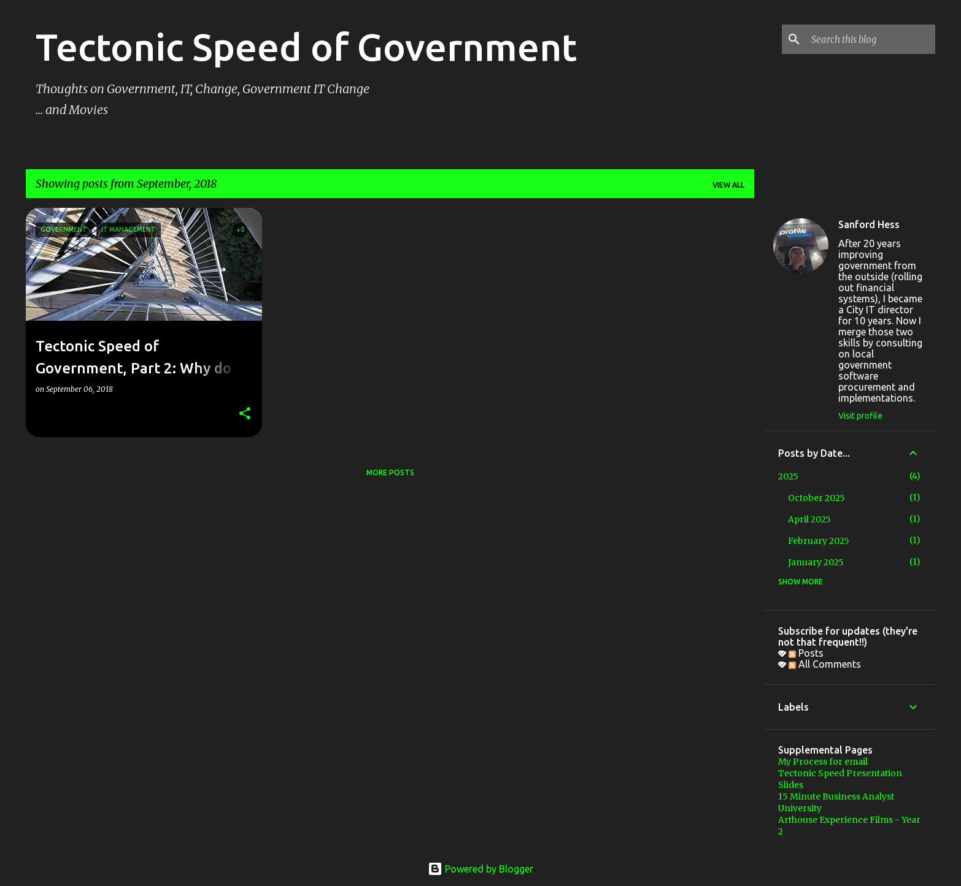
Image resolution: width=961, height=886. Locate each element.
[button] (244, 414)
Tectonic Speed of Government (306, 46)
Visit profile (860, 416)
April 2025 (809, 519)
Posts (806, 653)
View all (728, 185)
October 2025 (816, 497)
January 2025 (816, 562)
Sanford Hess (869, 224)
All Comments (825, 664)
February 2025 (818, 540)
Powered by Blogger (480, 868)
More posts (390, 472)
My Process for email (823, 761)
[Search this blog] (870, 39)
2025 (788, 476)
